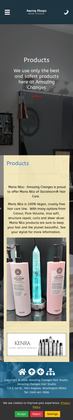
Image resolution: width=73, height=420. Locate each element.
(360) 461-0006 (39, 392)
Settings (52, 414)
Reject (37, 414)
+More (36, 96)
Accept (21, 414)
